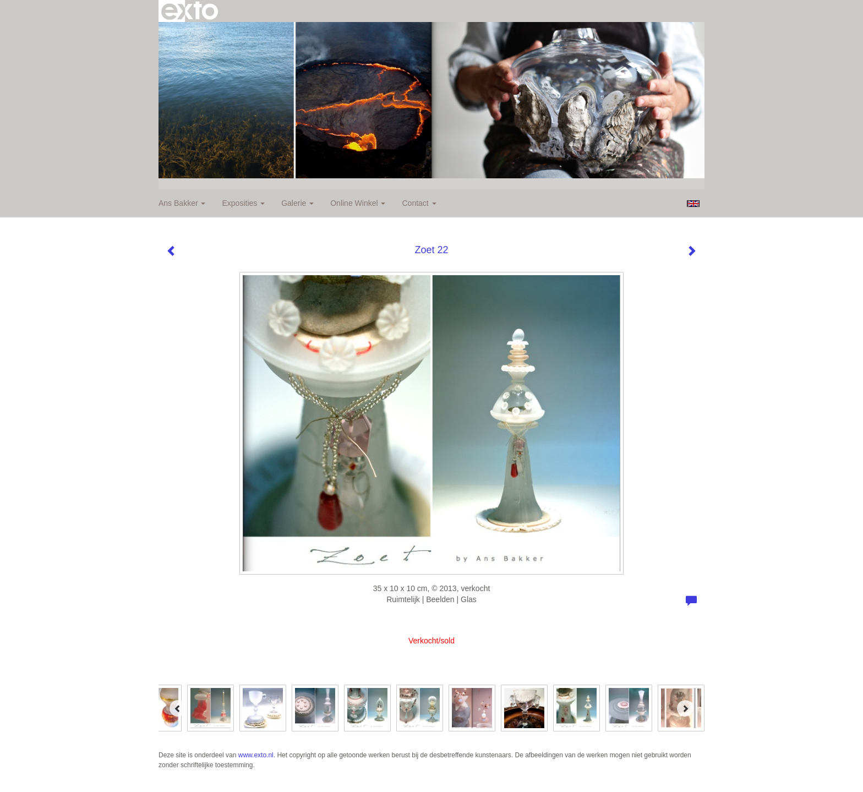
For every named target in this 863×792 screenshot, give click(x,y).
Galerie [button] (297, 203)
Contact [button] (419, 203)
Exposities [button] (243, 203)
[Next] (685, 708)
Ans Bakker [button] (182, 203)
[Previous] (178, 708)
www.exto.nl (256, 755)
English (693, 203)
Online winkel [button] (357, 203)
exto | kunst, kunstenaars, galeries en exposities (190, 11)
